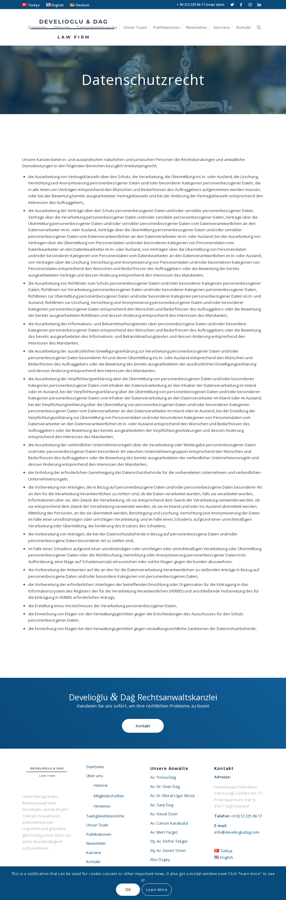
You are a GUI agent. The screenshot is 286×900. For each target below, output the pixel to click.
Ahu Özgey (160, 859)
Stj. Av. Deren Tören (168, 850)
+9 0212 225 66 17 (246, 816)
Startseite (95, 766)
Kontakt (93, 861)
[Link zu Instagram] (250, 4)
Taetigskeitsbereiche (105, 816)
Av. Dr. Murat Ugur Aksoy (172, 795)
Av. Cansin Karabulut (169, 823)
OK (128, 889)
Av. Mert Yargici (164, 832)
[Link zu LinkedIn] (259, 4)
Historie (101, 785)
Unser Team (97, 825)
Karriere (93, 852)
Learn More (156, 889)
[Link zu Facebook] (241, 4)
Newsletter (96, 843)
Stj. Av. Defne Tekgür (169, 841)
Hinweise (102, 806)
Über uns (94, 775)
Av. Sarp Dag (161, 805)
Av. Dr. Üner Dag (165, 786)
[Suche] (259, 27)
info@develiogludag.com (236, 832)
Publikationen (98, 834)
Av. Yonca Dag (163, 777)
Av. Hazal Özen (164, 814)
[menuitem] (32, 5)
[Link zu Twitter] (232, 4)
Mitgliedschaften (109, 795)
